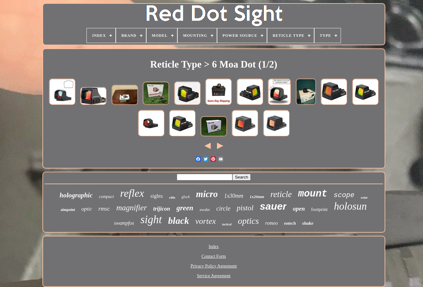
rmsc (104, 208)
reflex (132, 193)
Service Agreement (214, 275)
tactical (226, 224)
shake (308, 223)
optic (86, 209)
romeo (271, 223)
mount (312, 193)
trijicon (161, 209)
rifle (172, 197)
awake (205, 209)
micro (207, 194)
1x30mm (233, 196)
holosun (350, 206)
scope (344, 195)
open (299, 208)
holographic (76, 195)
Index (214, 246)
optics (248, 221)
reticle (281, 194)
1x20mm (257, 196)
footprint (319, 209)
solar (364, 197)
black (178, 220)
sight (151, 219)
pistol (245, 208)
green (184, 208)
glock (185, 197)
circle (223, 208)
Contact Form (214, 256)
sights (156, 196)
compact (106, 196)
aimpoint (68, 209)
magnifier (131, 207)
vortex (205, 221)
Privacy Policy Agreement (214, 266)
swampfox (124, 223)
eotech (290, 223)
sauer (273, 206)
